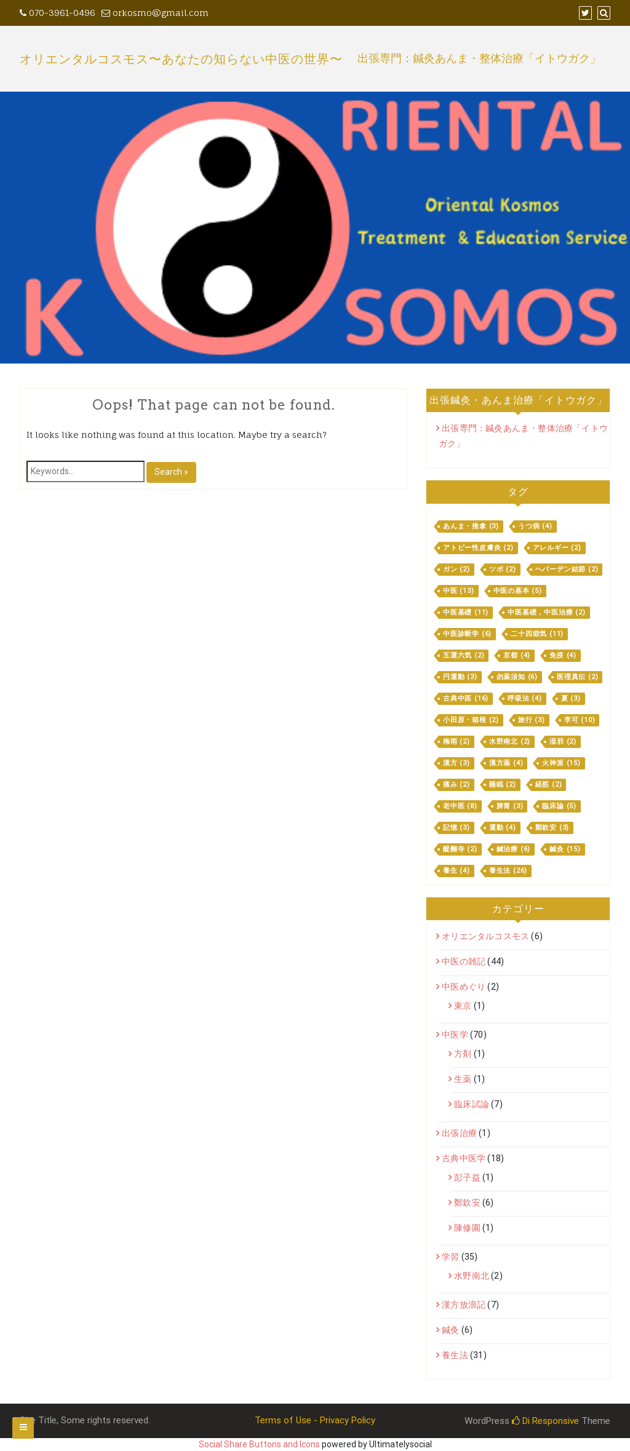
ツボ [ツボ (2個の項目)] (502, 569)
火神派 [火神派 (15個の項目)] (561, 763)
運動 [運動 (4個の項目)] (502, 828)
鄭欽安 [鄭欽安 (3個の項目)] (552, 828)
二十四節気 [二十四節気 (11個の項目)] (537, 634)
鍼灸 (450, 1330)
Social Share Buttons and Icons (259, 1444)
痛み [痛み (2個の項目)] (456, 785)
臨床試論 (471, 1104)
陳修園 (467, 1228)
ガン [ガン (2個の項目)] (456, 569)
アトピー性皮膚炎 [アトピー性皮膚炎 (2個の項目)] (478, 548)
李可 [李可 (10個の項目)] (580, 720)
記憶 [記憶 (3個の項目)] (456, 828)
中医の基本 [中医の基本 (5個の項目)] (517, 591)
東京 (462, 1006)
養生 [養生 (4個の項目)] (456, 871)
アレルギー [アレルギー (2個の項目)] (557, 548)
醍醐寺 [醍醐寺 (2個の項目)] (460, 849)
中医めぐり (463, 987)
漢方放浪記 (463, 1305)
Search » (171, 472)
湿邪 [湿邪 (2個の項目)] (562, 741)
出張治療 (459, 1133)
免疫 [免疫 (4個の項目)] (562, 655)
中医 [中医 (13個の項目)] (458, 591)
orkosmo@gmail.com (155, 12)
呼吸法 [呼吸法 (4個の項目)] (525, 698)
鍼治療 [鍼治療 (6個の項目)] (513, 849)
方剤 (462, 1054)
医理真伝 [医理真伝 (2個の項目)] (577, 677)
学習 (450, 1257)
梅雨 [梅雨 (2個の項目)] (456, 741)
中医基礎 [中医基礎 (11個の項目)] (465, 612)
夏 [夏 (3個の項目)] (571, 698)
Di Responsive (545, 1420)
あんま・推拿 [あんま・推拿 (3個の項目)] (471, 526)
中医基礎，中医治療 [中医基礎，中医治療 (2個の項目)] (546, 612)
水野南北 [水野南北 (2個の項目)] (509, 741)
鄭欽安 (467, 1202)
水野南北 (471, 1276)
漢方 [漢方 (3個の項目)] (456, 763)
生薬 (462, 1079)
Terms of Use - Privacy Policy (315, 1420)
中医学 (455, 1035)
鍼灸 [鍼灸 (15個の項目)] (565, 849)
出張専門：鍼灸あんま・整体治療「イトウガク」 (479, 59)
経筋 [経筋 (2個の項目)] (548, 785)
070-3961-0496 (57, 12)
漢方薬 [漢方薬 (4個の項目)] (506, 763)
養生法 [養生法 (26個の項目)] (508, 871)
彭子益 (467, 1177)
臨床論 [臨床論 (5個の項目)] (559, 806)
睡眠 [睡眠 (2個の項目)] (502, 785)
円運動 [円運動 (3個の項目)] (460, 677)
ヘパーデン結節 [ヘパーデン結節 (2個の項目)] (567, 569)
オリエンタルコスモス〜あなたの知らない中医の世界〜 (181, 59)
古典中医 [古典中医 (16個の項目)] (465, 698)
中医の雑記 (463, 961)
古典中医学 (463, 1158)
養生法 (455, 1355)
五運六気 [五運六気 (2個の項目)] (463, 655)
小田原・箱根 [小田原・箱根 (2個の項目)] (471, 720)
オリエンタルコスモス (485, 936)
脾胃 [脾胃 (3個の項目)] (510, 806)
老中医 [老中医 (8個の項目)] (460, 806)
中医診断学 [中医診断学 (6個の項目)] (467, 634)
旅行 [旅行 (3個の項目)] (531, 720)
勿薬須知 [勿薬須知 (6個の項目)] (517, 677)
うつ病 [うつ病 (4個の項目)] (535, 526)
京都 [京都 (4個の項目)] (516, 655)
